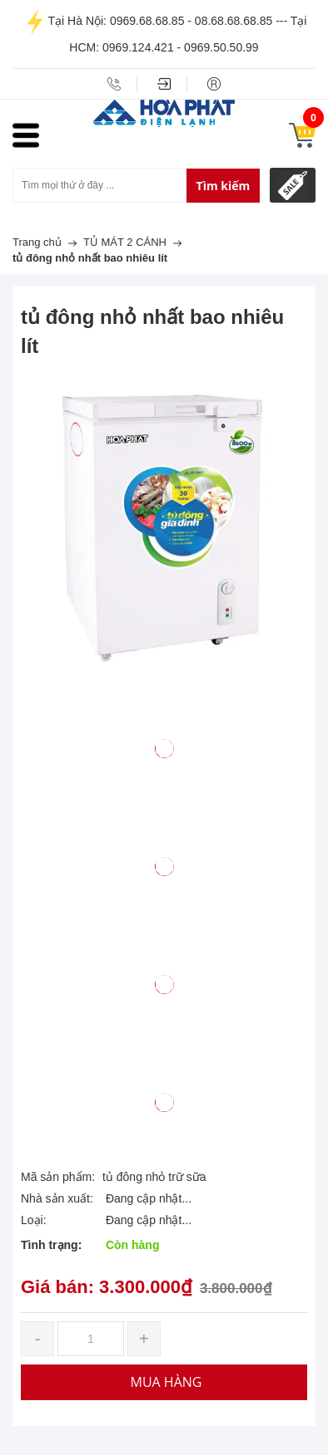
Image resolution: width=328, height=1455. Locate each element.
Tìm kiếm (223, 186)
